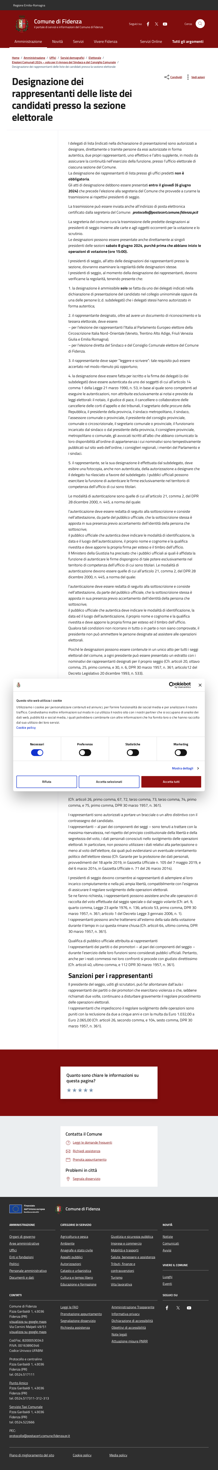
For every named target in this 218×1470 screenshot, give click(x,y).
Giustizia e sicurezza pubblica (132, 1236)
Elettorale (95, 58)
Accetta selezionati (109, 781)
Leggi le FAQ (69, 1307)
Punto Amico (18, 1382)
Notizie (168, 1236)
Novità (57, 41)
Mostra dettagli (183, 768)
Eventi (167, 1283)
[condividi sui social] (173, 77)
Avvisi (167, 1250)
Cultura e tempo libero (76, 1277)
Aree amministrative (24, 1243)
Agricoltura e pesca (74, 1236)
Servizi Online (151, 41)
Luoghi (167, 1276)
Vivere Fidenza (105, 41)
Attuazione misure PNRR (130, 1341)
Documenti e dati (21, 1277)
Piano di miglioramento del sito (31, 1455)
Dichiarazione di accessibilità (132, 1320)
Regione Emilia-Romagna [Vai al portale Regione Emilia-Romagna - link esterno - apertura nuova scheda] (29, 5)
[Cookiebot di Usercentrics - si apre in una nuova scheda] (172, 685)
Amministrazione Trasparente (133, 1307)
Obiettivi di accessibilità (129, 1327)
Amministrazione (28, 41)
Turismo (116, 1277)
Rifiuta (46, 781)
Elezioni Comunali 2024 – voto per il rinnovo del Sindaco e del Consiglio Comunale (64, 62)
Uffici (52, 58)
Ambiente (67, 1243)
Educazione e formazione (78, 1284)
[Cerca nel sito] (200, 23)
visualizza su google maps (27, 1321)
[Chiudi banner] (200, 685)
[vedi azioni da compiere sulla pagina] (195, 77)
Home (15, 58)
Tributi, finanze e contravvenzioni (123, 1267)
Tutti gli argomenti (188, 41)
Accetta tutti (171, 781)
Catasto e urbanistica (75, 1270)
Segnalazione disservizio (78, 1320)
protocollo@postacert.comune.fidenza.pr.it (39, 1435)
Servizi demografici (72, 58)
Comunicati (171, 1243)
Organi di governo (22, 1236)
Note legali (119, 1334)
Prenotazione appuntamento (81, 1313)
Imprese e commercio (126, 1243)
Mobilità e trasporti (125, 1250)
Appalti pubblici (71, 1257)
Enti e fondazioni (21, 1257)
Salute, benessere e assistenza (133, 1257)
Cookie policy (26, 727)
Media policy (118, 1455)
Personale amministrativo (28, 1270)
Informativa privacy (126, 1313)
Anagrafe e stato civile (76, 1250)
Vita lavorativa (121, 1284)
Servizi (78, 41)
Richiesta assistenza (75, 1327)
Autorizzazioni (70, 1263)
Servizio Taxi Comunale (26, 1406)
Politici (14, 1263)
